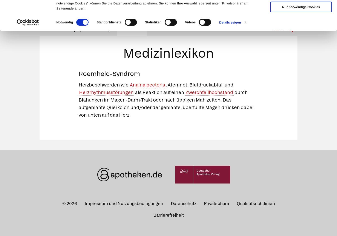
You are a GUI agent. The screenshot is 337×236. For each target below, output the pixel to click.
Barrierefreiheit (168, 215)
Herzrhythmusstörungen (106, 92)
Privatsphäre (216, 203)
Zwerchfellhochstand (209, 92)
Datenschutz (183, 203)
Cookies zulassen (301, 10)
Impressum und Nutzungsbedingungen (124, 203)
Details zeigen (230, 50)
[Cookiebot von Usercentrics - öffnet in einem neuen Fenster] (28, 50)
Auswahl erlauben (301, 23)
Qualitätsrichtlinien (256, 203)
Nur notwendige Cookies (301, 35)
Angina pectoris (147, 85)
